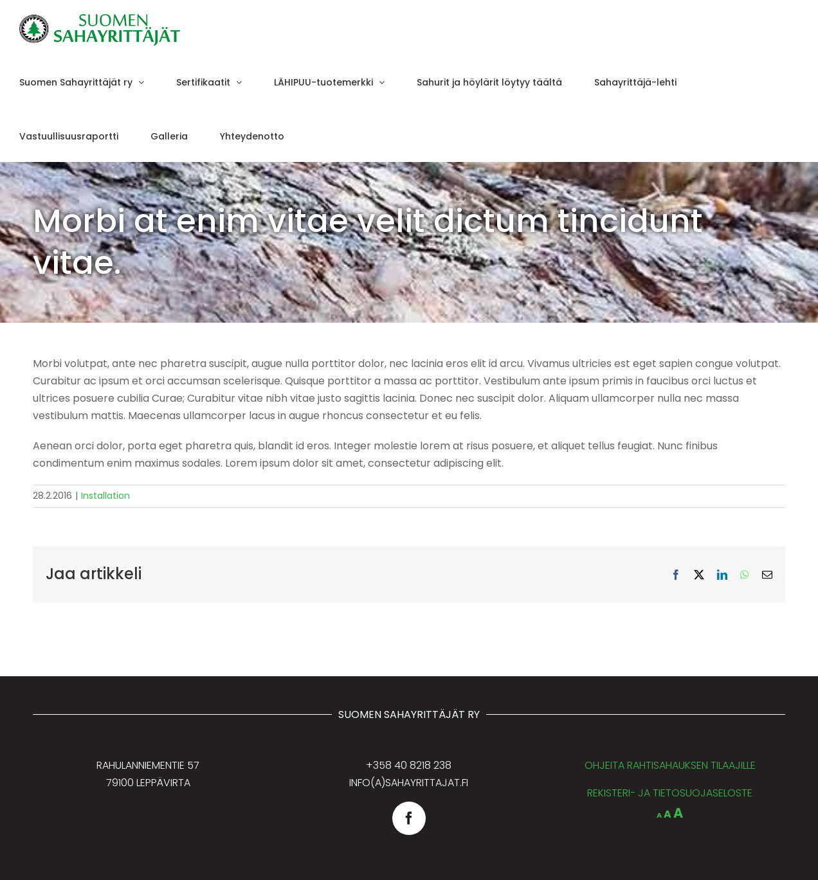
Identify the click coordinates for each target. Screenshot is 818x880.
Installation (105, 495)
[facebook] (409, 818)
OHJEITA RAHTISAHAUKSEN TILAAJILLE (670, 765)
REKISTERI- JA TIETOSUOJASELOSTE (669, 793)
